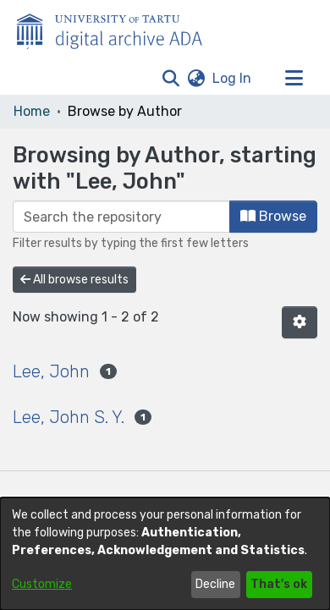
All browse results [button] (74, 279)
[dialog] (165, 553)
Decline (215, 584)
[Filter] (121, 217)
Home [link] (32, 111)
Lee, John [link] (51, 371)
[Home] (118, 28)
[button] (170, 79)
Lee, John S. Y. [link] (68, 417)
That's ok (278, 584)
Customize (42, 584)
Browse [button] (273, 216)
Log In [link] (232, 78)
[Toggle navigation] (293, 79)
